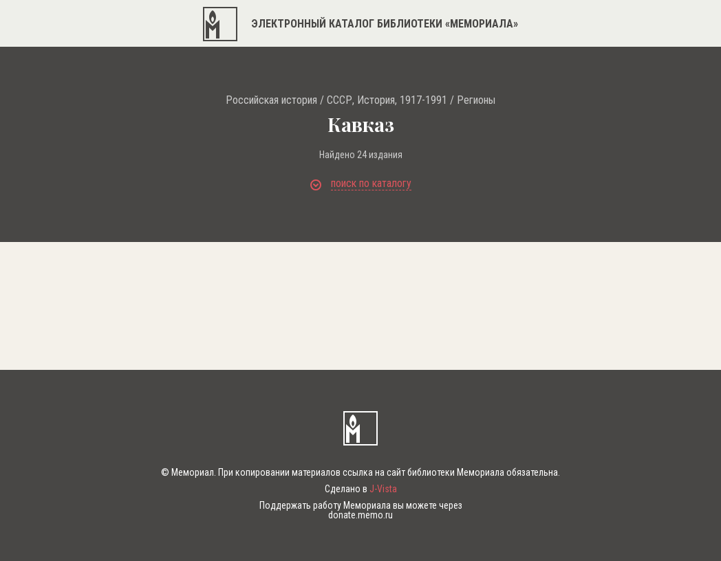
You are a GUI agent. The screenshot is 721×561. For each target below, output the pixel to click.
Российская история (271, 100)
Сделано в (361, 489)
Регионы (476, 100)
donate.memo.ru (360, 515)
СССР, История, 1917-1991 (387, 100)
